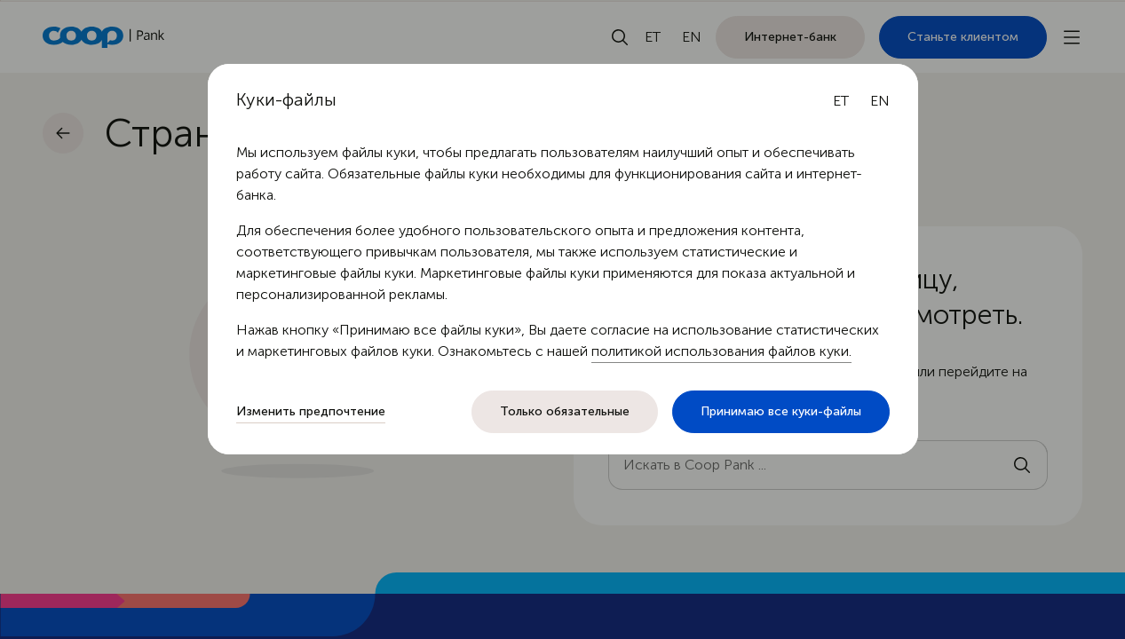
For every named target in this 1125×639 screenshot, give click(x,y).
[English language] (880, 101)
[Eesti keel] (841, 101)
